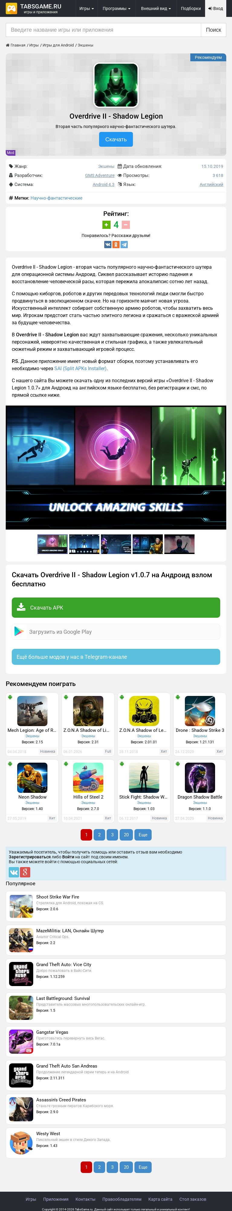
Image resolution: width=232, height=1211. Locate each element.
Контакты (85, 1199)
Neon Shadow (32, 797)
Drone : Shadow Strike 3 (200, 730)
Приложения (56, 1199)
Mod (10, 153)
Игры (31, 1199)
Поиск (213, 30)
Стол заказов (192, 1199)
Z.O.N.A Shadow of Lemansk (144, 730)
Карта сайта (160, 1199)
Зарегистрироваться (30, 856)
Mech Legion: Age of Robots (33, 730)
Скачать (116, 139)
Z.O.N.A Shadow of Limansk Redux (88, 730)
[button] (221, 410)
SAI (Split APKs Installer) (80, 368)
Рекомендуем (208, 57)
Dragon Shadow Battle (200, 797)
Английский (211, 184)
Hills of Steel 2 (88, 797)
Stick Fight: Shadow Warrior (144, 797)
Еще (143, 835)
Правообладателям (121, 1199)
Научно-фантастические (56, 198)
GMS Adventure (99, 175)
